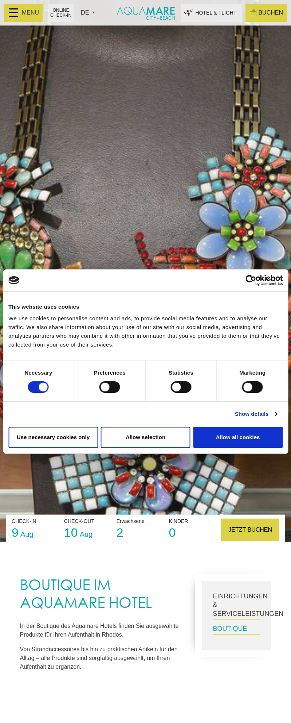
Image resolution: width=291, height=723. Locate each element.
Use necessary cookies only (53, 437)
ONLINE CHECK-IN (60, 13)
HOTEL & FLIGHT (215, 13)
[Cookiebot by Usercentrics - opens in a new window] (251, 280)
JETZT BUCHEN (250, 530)
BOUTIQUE (230, 628)
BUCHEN (266, 12)
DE (86, 12)
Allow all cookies (238, 437)
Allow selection (145, 437)
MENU (24, 12)
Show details (252, 414)
